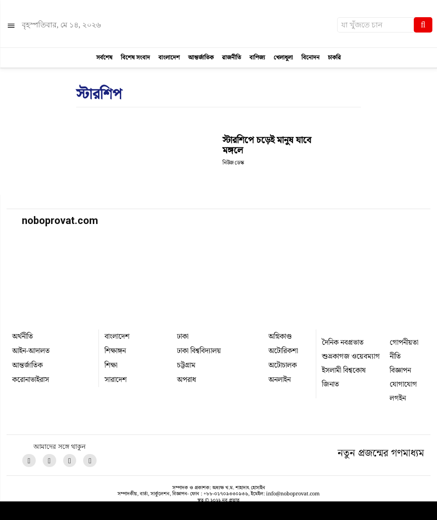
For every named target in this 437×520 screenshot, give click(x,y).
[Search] (423, 25)
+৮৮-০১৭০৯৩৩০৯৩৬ (225, 494)
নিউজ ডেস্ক (233, 162)
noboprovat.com (60, 220)
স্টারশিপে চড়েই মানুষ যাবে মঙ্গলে (266, 145)
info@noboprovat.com (293, 494)
